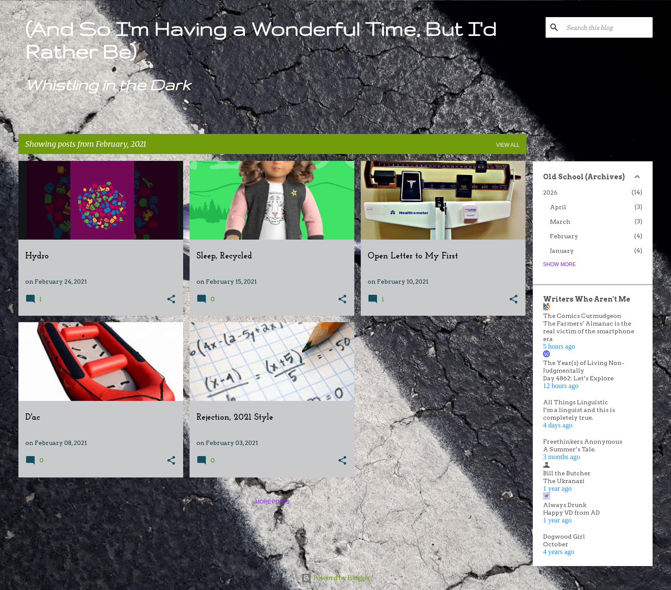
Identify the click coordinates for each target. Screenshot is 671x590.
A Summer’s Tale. (569, 449)
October (555, 544)
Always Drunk (564, 504)
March (560, 221)
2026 (550, 192)
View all (508, 145)
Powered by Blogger (335, 577)
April (558, 207)
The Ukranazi (564, 480)
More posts (272, 502)
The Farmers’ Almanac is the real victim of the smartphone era (588, 331)
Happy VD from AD (571, 512)
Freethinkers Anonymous (582, 441)
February (564, 236)
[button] (171, 299)
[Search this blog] (608, 27)
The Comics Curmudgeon (582, 315)
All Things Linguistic (575, 402)
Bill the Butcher (567, 473)
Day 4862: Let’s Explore (578, 378)
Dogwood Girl (564, 536)
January (562, 250)
